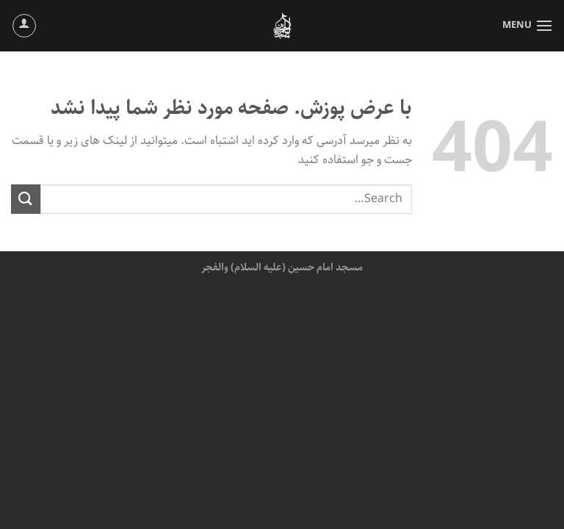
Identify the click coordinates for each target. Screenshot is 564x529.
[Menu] (527, 25)
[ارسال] (25, 198)
